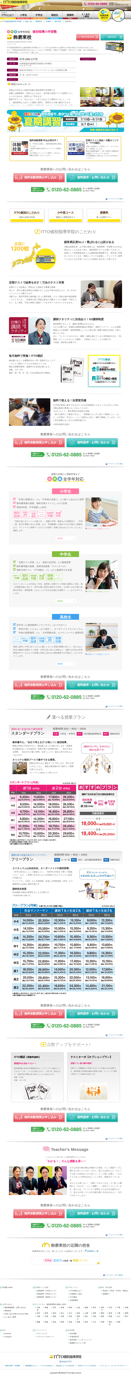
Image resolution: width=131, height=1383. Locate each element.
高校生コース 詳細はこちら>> (98, 654)
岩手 (54, 1307)
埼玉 (110, 1307)
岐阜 (110, 1313)
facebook (7, 1333)
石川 (70, 1313)
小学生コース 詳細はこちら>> (98, 529)
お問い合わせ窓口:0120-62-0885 (16, 1314)
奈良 (70, 1316)
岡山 (86, 1316)
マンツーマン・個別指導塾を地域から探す (50, 1304)
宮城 (62, 1307)
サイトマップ (42, 1333)
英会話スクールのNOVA (65, 1366)
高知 (54, 1322)
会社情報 (73, 1333)
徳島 (46, 1322)
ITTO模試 (73, 1297)
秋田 (70, 1307)
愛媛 (38, 1322)
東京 (94, 1307)
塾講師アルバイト (77, 1343)
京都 (46, 1316)
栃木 (38, 1313)
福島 (86, 1307)
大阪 (38, 1316)
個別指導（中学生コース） (47, 1294)
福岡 (62, 1322)
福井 (78, 1313)
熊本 (86, 1322)
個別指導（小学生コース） (47, 1291)
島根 (110, 1316)
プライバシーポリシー (45, 1337)
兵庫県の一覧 (93, 1251)
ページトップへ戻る (115, 199)
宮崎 (102, 1322)
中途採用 (74, 1337)
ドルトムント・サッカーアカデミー (113, 1366)
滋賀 (54, 1316)
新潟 (54, 1313)
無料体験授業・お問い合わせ (15, 1307)
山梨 (86, 1313)
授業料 (60, 538)
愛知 (102, 1313)
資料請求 (7, 1311)
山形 (78, 1307)
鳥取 (102, 1316)
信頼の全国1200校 (26, 214)
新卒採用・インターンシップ (80, 1340)
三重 (118, 1313)
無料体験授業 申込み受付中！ (44, 140)
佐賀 (70, 1322)
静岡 (126, 1313)
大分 (94, 1322)
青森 (46, 1307)
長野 (94, 1313)
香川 (126, 1316)
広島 (94, 1316)
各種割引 (106, 1294)
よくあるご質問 (10, 1317)
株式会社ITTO (65, 1361)
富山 (62, 1313)
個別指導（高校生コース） (47, 1297)
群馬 (46, 1313)
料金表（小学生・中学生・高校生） (116, 1291)
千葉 (118, 1307)
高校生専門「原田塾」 (13, 1366)
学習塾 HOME (7, 1287)
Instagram (8, 1337)
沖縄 (118, 1322)
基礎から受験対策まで (65, 214)
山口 (118, 1316)
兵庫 (62, 1316)
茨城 (126, 1307)
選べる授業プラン (104, 214)
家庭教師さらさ (31, 1366)
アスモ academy (47, 1366)
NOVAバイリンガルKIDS (87, 1366)
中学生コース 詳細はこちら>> (98, 591)
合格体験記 (74, 1300)
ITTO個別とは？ (76, 1291)
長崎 (78, 1322)
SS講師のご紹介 (76, 1294)
